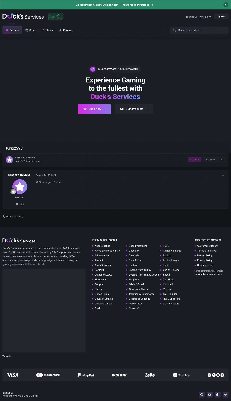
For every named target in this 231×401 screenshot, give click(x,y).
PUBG (166, 245)
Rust (165, 265)
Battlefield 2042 (103, 274)
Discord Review (26, 157)
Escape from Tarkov (140, 269)
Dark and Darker (103, 303)
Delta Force (135, 260)
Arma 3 (99, 260)
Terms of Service (206, 250)
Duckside (134, 265)
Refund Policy (204, 255)
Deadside (134, 255)
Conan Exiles (102, 293)
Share (194, 159)
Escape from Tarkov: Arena (144, 274)
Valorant (167, 289)
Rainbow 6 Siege (172, 250)
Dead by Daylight (138, 245)
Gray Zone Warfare (139, 289)
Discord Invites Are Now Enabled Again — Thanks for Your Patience (112, 4)
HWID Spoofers (171, 298)
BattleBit (99, 269)
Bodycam (100, 284)
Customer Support (207, 245)
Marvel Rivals (136, 303)
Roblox (167, 255)
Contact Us (7, 393)
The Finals (168, 279)
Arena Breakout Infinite (107, 250)
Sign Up (221, 16)
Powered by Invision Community (20, 396)
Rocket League (171, 260)
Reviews (36, 161)
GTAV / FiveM (136, 284)
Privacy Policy (204, 260)
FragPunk (134, 279)
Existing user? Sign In (198, 17)
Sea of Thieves (171, 269)
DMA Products (134, 108)
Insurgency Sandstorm (141, 293)
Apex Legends (102, 245)
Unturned (168, 284)
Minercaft (134, 308)
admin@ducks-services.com (208, 274)
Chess (98, 289)
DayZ (97, 308)
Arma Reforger (103, 265)
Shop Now (94, 108)
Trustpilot (7, 356)
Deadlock (134, 250)
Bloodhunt (100, 279)
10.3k (20, 204)
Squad (166, 274)
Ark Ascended (102, 255)
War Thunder (170, 293)
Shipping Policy (205, 265)
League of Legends (139, 298)
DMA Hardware (171, 303)
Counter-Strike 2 (104, 298)
